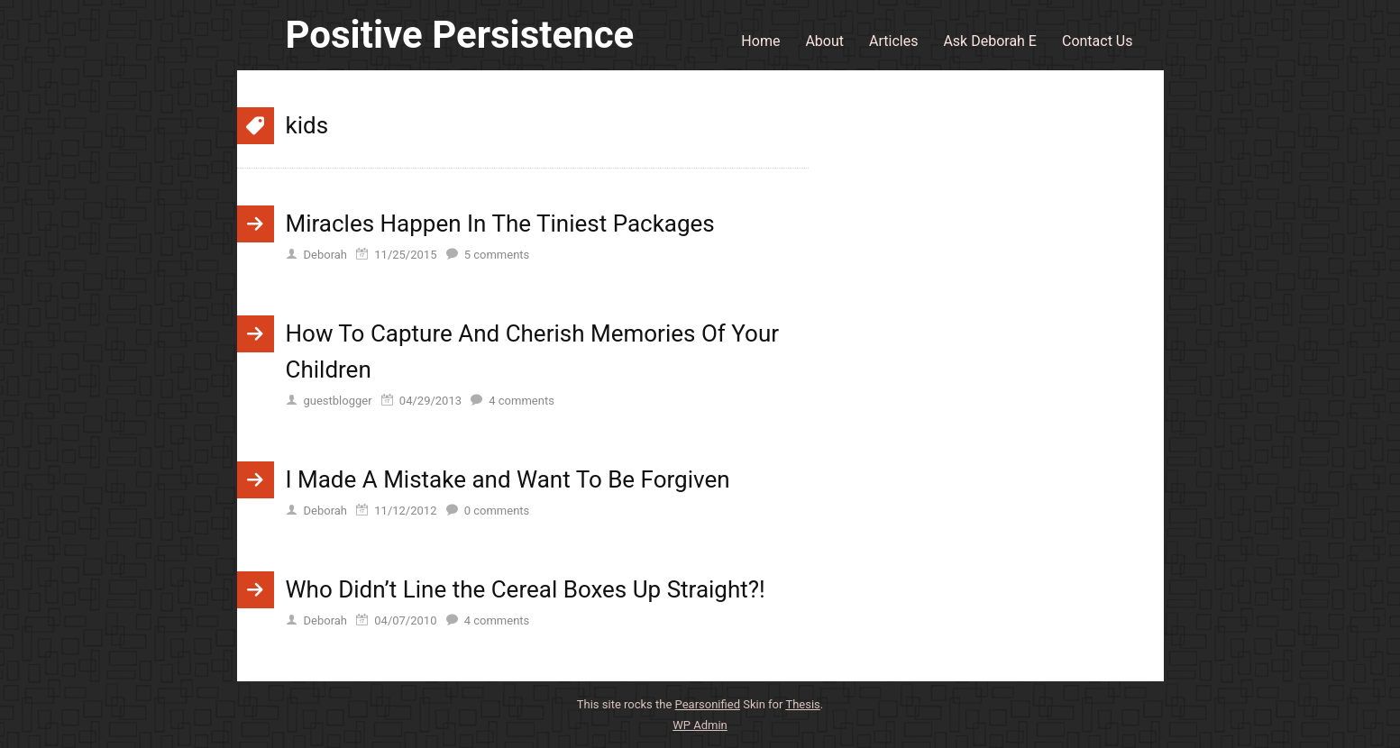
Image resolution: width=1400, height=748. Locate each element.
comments (497, 254)
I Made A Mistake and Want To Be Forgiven (508, 479)
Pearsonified (707, 704)
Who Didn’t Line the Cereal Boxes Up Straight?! (525, 589)
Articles (893, 41)
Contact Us (1097, 41)
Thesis (802, 704)
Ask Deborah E (990, 41)
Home (760, 41)
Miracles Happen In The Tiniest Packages (500, 223)
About (824, 41)
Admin (700, 725)
